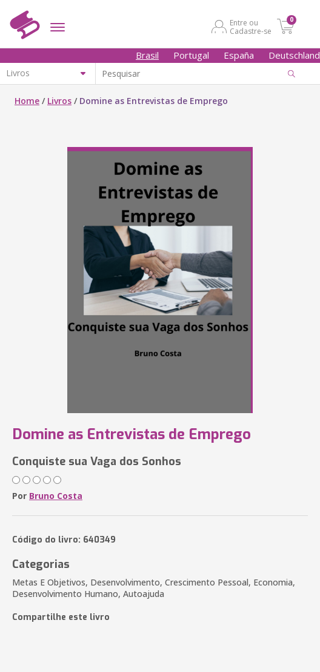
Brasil (147, 55)
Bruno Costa (55, 495)
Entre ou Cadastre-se (251, 27)
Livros (59, 100)
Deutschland (294, 55)
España (239, 55)
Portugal (191, 55)
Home (27, 100)
